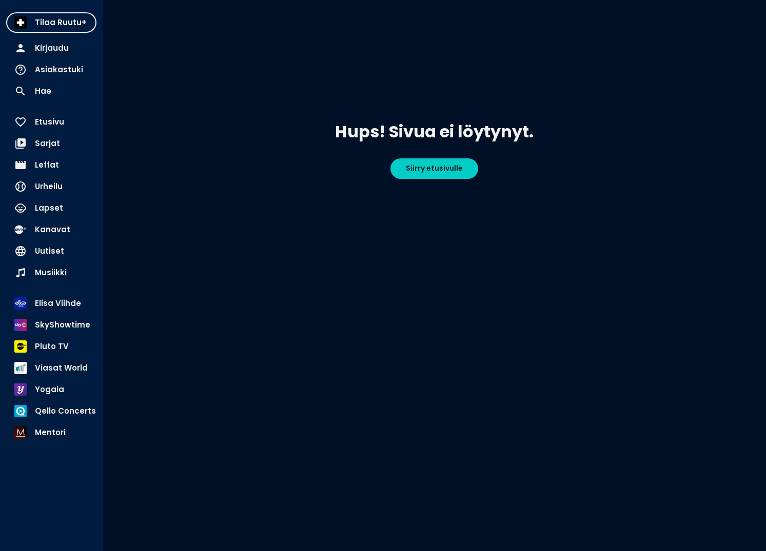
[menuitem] (51, 22)
